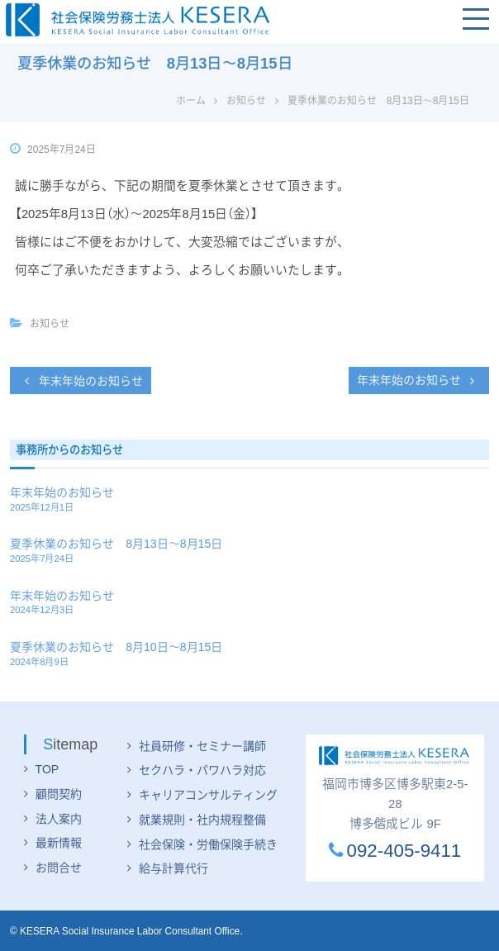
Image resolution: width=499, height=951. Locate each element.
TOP (47, 769)
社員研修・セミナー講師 (202, 746)
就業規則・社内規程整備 (202, 819)
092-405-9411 (395, 850)
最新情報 (59, 842)
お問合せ (59, 867)
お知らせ (246, 101)
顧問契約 (59, 794)
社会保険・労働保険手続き (208, 844)
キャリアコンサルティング (208, 794)
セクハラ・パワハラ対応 (202, 770)
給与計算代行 (173, 868)
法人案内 (59, 818)
